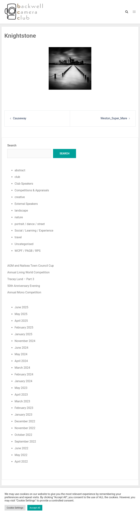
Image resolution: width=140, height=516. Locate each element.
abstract (20, 170)
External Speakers (26, 204)
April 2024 (21, 361)
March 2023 (22, 401)
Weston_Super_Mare (113, 118)
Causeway (19, 118)
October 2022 (23, 435)
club (17, 177)
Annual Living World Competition (28, 272)
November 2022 (25, 428)
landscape (21, 210)
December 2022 (25, 421)
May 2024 (21, 354)
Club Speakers (24, 183)
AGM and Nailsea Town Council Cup (30, 265)
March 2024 (22, 367)
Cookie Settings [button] (15, 507)
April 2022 (21, 461)
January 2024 (23, 381)
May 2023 (21, 388)
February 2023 (24, 408)
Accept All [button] (35, 507)
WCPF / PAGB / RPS (27, 250)
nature (19, 217)
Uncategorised (24, 244)
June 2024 (21, 347)
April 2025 (21, 320)
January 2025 (23, 334)
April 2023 (21, 394)
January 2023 (23, 414)
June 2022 (21, 448)
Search (11, 145)
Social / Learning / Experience (34, 230)
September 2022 (25, 441)
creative (20, 197)
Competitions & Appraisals (32, 190)
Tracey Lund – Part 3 (20, 279)
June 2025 (21, 307)
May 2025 (21, 314)
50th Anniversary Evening (23, 286)
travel (18, 237)
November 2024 (25, 341)
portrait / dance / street (30, 224)
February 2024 (24, 374)
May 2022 (21, 455)
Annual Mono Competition (24, 292)
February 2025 (24, 327)
